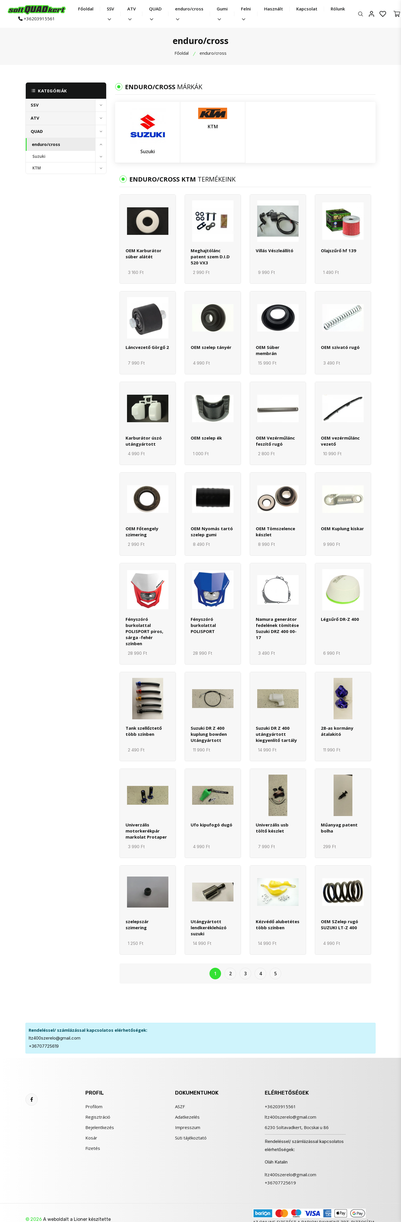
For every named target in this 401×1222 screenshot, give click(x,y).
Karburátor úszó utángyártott (144, 441)
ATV (131, 13)
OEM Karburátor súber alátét (143, 253)
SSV (110, 13)
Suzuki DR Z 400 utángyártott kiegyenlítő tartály (276, 734)
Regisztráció (97, 1117)
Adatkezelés (187, 1117)
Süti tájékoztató (191, 1138)
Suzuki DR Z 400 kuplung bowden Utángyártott (209, 734)
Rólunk (338, 9)
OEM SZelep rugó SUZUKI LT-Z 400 (339, 924)
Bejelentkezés (99, 1127)
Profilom (93, 1106)
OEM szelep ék (206, 438)
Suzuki (38, 156)
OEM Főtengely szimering (142, 531)
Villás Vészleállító (274, 250)
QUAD (155, 13)
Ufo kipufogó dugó (211, 825)
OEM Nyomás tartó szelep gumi (212, 531)
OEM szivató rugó (340, 347)
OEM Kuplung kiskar (342, 528)
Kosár (91, 1138)
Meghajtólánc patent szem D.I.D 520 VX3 (210, 257)
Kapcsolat (306, 9)
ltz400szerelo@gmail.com (54, 1038)
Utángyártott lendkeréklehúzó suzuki (209, 927)
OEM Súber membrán (267, 350)
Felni (246, 13)
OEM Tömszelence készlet (275, 531)
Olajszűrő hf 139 (338, 250)
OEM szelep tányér (211, 347)
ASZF (180, 1106)
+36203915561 (36, 18)
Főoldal (85, 9)
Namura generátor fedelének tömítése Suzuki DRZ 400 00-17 (277, 628)
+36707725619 (44, 1046)
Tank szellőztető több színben (144, 731)
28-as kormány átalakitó (337, 731)
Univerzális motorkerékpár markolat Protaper (146, 831)
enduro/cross (189, 13)
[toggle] (100, 105)
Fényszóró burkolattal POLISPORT (203, 625)
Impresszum (187, 1127)
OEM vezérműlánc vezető (340, 441)
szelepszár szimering (137, 924)
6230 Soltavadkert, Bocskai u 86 (297, 1127)
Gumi (222, 13)
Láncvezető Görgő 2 (147, 347)
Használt (273, 9)
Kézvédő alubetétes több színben (277, 924)
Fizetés (92, 1148)
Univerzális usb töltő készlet (272, 828)
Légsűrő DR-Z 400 (340, 619)
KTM (36, 168)
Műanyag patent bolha (339, 828)
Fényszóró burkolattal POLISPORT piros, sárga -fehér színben (144, 631)
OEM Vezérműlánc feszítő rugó (275, 441)
